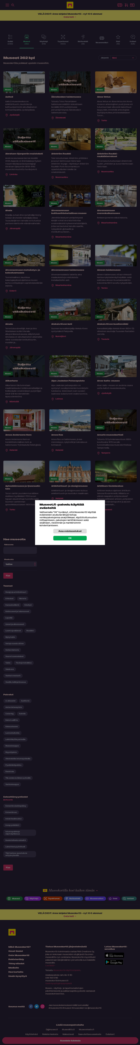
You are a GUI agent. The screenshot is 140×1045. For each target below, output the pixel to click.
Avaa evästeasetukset (70, 531)
